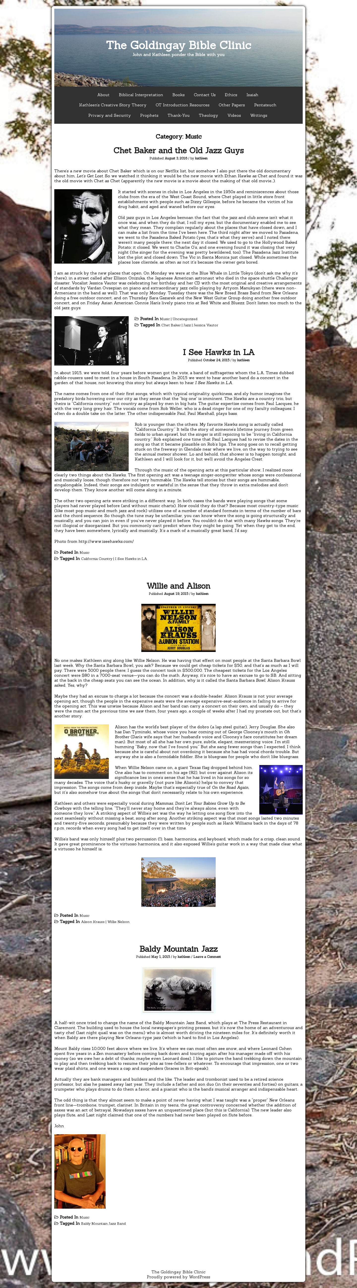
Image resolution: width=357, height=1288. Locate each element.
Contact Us (205, 94)
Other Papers (232, 104)
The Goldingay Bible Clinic (178, 45)
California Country (96, 558)
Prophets (149, 115)
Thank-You (179, 115)
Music (165, 319)
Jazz (187, 325)
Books (178, 94)
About (103, 94)
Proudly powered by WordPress (178, 1276)
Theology (208, 115)
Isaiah (252, 94)
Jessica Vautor (206, 325)
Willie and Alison (178, 586)
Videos (234, 115)
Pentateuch (265, 104)
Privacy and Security (109, 115)
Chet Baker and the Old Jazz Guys (178, 150)
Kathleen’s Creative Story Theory (113, 104)
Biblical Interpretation (141, 94)
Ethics (231, 94)
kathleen (201, 158)
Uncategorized (185, 319)
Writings (258, 115)
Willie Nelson (118, 922)
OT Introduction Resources (182, 104)
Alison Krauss (93, 922)
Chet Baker (171, 325)
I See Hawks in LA (219, 352)
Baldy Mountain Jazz (178, 949)
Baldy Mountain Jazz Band (103, 1223)
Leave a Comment (207, 957)
